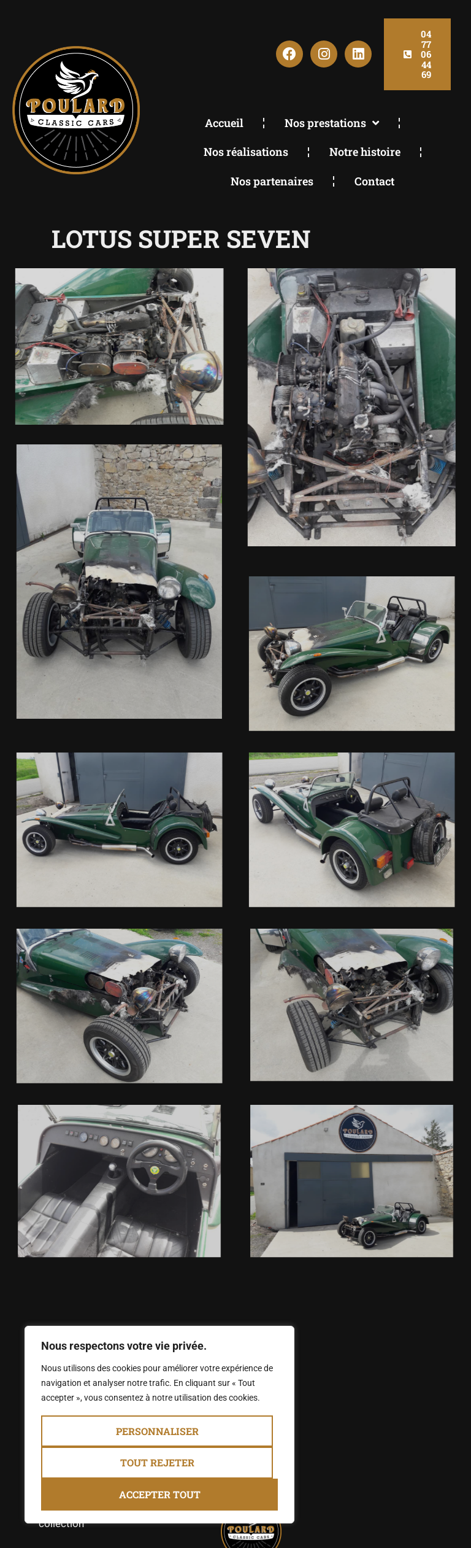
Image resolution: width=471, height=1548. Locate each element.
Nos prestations (332, 122)
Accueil (224, 122)
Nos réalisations (246, 151)
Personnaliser (157, 1431)
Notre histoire (364, 151)
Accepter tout (160, 1494)
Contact (374, 181)
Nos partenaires (272, 181)
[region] (159, 1424)
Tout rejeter (157, 1463)
